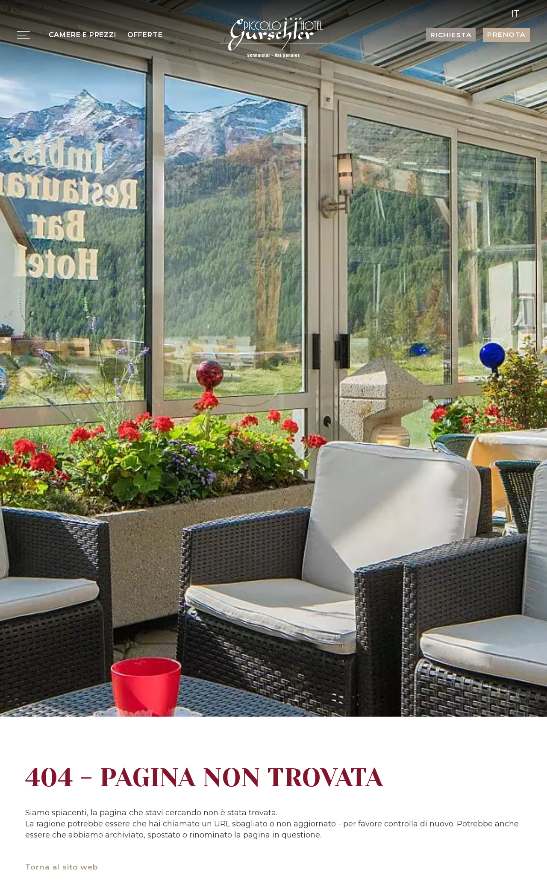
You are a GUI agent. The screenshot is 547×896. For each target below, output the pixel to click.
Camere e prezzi (83, 34)
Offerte (145, 34)
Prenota (506, 34)
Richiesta (451, 35)
